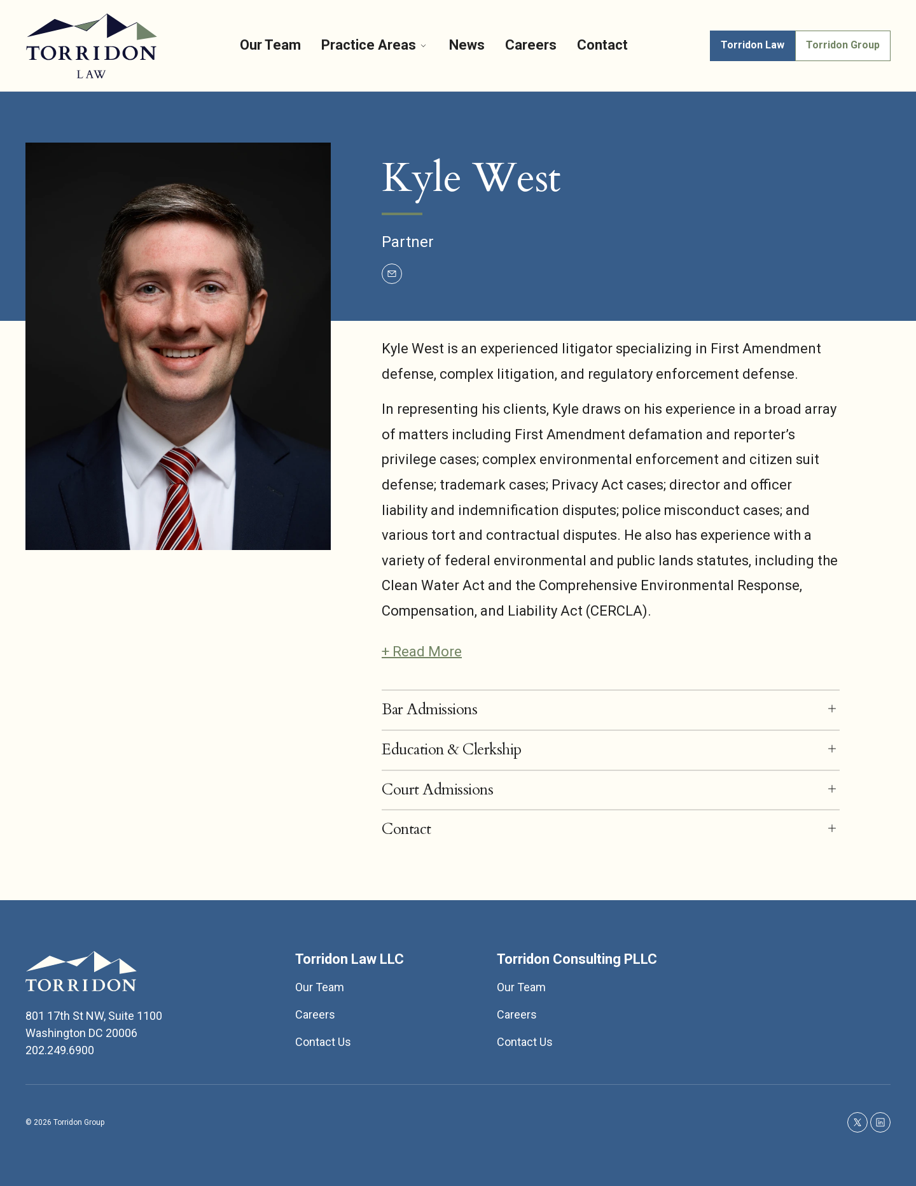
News (467, 45)
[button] (611, 710)
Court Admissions (437, 790)
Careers (531, 45)
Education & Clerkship (452, 750)
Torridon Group (843, 45)
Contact (602, 45)
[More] (424, 45)
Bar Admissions (429, 710)
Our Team (270, 45)
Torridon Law (752, 45)
